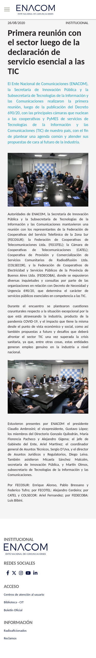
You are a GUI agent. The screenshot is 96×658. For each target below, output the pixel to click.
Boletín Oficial (13, 610)
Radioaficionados (15, 630)
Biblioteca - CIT (14, 602)
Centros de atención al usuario (24, 594)
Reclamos (10, 638)
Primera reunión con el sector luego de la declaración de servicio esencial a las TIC (46, 52)
